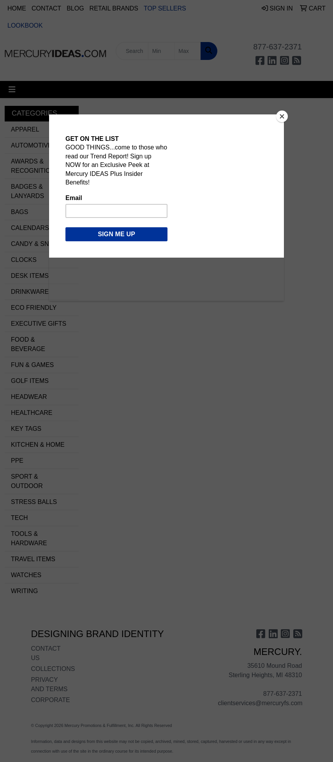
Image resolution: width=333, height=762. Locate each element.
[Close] (282, 116)
